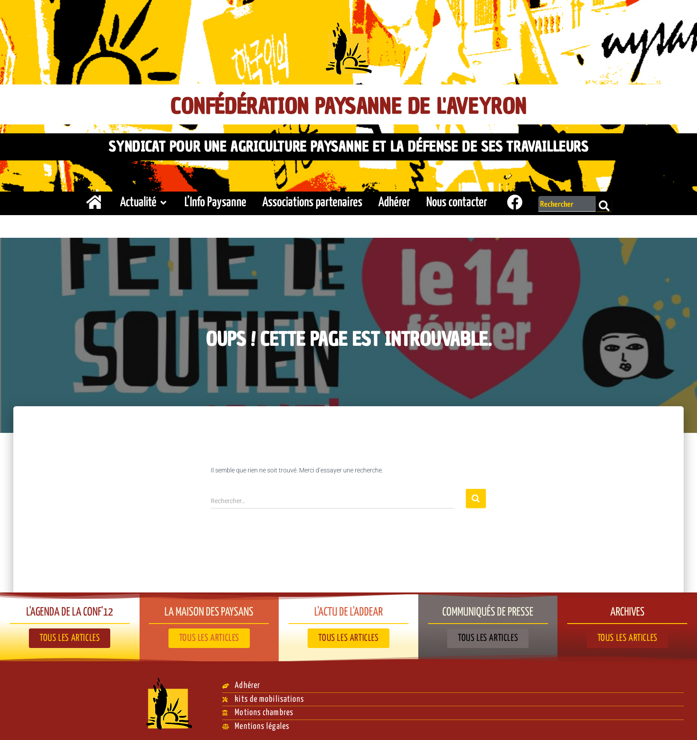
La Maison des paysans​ (209, 609)
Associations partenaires (312, 200)
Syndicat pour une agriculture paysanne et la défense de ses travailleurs (348, 145)
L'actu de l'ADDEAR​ (348, 609)
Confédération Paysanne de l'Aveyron (349, 105)
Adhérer (394, 200)
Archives (627, 609)
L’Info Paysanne (215, 200)
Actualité (144, 200)
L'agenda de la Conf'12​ (69, 609)
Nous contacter (456, 200)
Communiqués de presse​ (488, 609)
